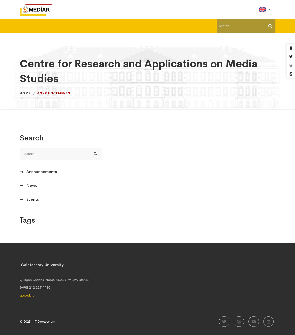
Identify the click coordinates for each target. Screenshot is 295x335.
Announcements (41, 171)
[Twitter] (224, 321)
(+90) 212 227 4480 (35, 287)
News (31, 185)
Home (25, 93)
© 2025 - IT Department (37, 321)
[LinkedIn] (268, 321)
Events (32, 199)
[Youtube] (253, 321)
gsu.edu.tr (27, 295)
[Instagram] (239, 321)
